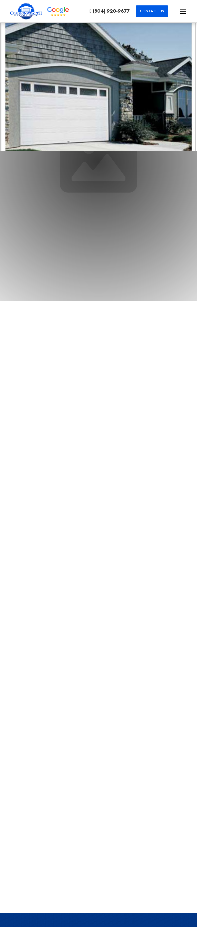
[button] (177, 11)
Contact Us (152, 11)
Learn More (98, 882)
